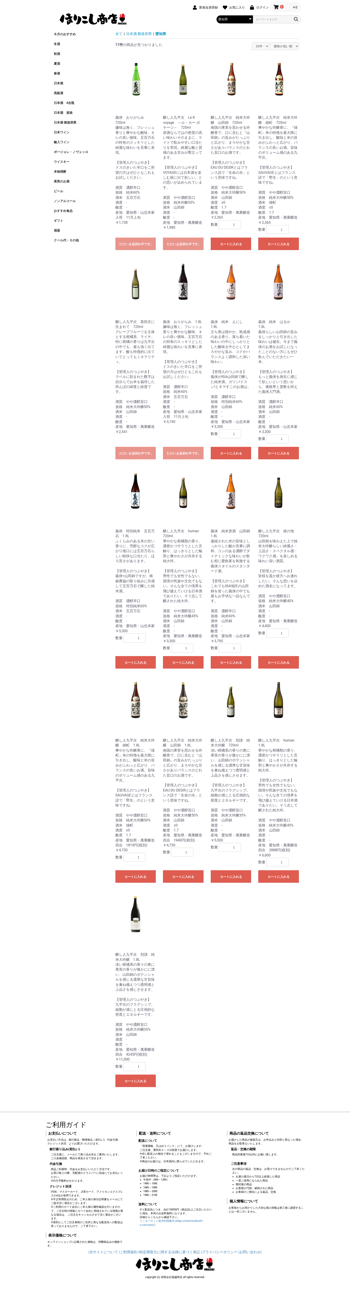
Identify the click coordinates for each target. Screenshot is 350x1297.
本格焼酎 (60, 171)
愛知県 (160, 34)
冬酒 (57, 44)
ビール (58, 191)
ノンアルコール (65, 201)
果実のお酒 (61, 181)
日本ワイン (61, 132)
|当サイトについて (103, 1252)
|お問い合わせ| (250, 1252)
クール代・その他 (66, 240)
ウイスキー (61, 162)
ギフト (58, 220)
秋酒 (57, 54)
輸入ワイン (61, 142)
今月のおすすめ (65, 34)
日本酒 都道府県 (65, 122)
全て (119, 34)
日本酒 (58, 83)
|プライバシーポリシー (219, 1252)
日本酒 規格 (63, 112)
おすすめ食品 (63, 211)
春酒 (57, 73)
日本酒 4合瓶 (64, 103)
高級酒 (58, 93)
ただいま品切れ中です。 (136, 244)
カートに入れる (231, 244)
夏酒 (57, 63)
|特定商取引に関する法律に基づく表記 (169, 1252)
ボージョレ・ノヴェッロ (71, 152)
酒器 (57, 230)
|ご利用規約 (128, 1252)
